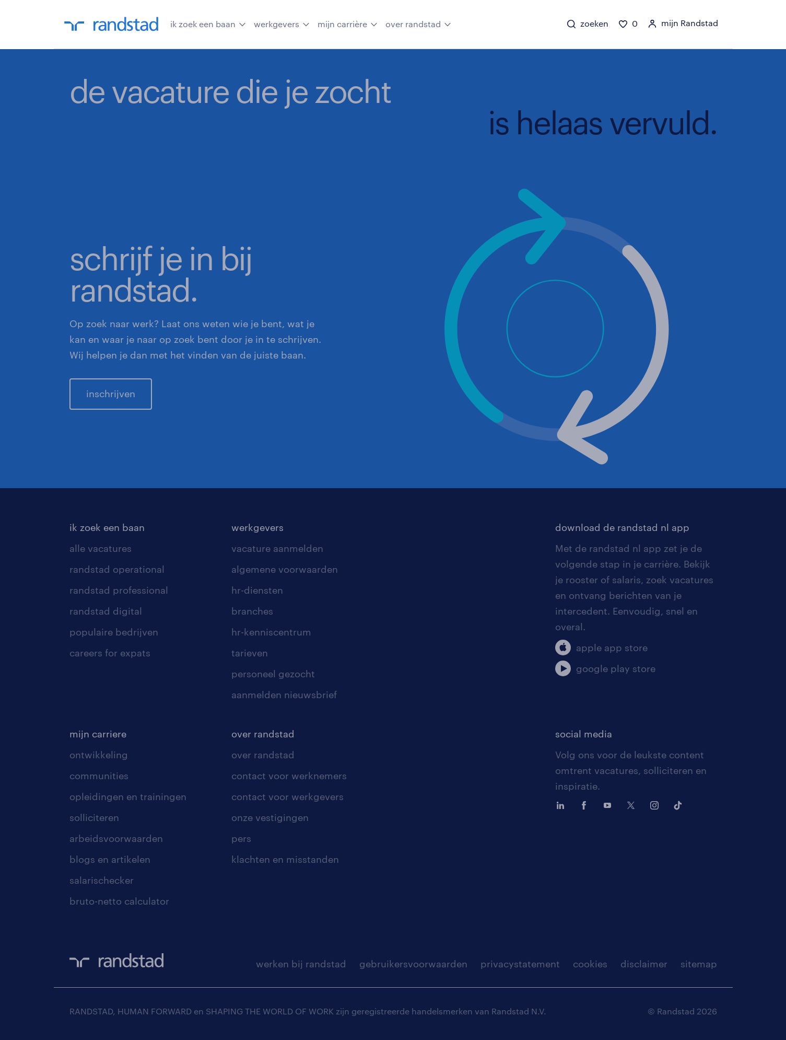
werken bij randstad (301, 963)
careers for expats (109, 652)
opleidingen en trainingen (127, 796)
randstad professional (118, 590)
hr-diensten (257, 590)
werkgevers (282, 23)
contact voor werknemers (289, 775)
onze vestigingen (270, 817)
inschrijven (110, 393)
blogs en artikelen (109, 859)
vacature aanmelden (277, 548)
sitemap (699, 963)
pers (241, 838)
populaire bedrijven (113, 632)
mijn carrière (348, 23)
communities (98, 775)
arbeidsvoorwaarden (116, 838)
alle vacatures (100, 548)
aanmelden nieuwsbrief (284, 694)
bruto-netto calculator (119, 901)
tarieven (249, 652)
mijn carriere (97, 733)
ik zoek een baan (208, 23)
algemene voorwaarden (284, 569)
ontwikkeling (98, 754)
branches (252, 611)
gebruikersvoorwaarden (413, 963)
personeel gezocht (273, 673)
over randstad (418, 23)
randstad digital (105, 611)
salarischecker (101, 880)
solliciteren (94, 817)
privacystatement (520, 963)
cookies (590, 963)
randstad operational (117, 569)
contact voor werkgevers (287, 796)
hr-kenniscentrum (271, 632)
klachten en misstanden (285, 859)
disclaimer (643, 963)
